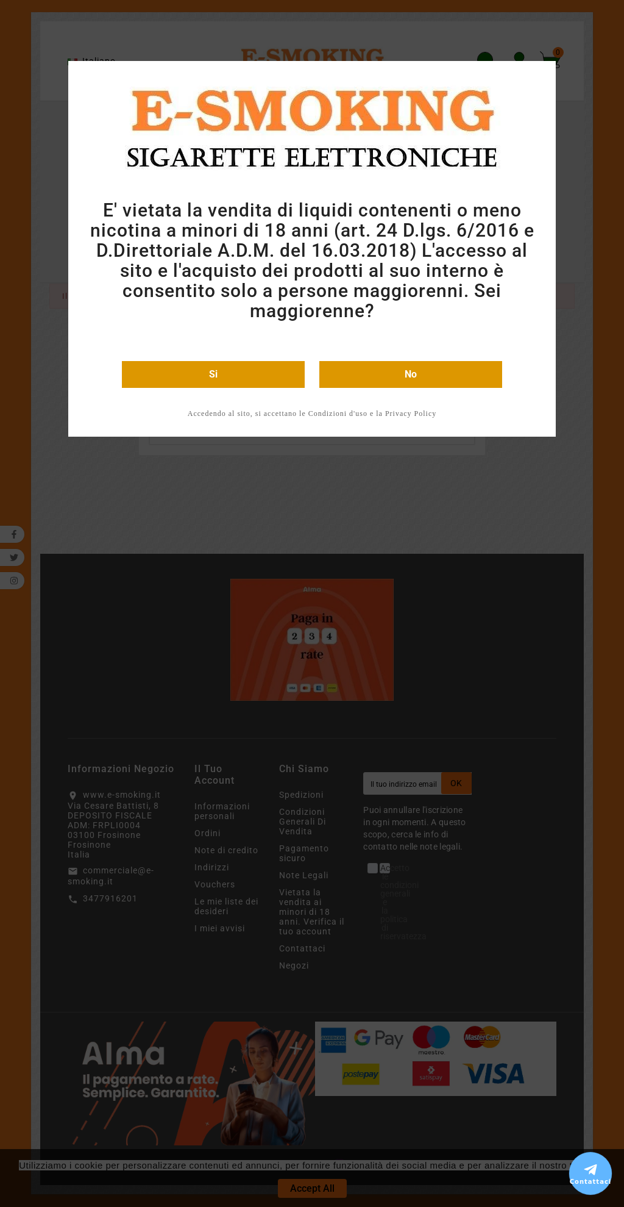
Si (213, 374)
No (411, 374)
